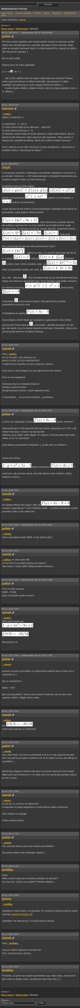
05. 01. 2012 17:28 (10, 742)
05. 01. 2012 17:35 (10, 834)
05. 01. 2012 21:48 (10, 866)
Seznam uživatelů (23, 13)
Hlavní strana (7, 13)
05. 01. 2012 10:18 (10, 345)
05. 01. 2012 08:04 (10, 164)
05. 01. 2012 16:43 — (27, 580)
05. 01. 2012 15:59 (10, 490)
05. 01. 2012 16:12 (10, 551)
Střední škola (22, 29)
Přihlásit (22, 20)
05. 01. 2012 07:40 (10, 105)
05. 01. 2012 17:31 (10, 791)
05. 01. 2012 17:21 (10, 711)
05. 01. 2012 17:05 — (27, 655)
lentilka (7, 870)
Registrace (56, 13)
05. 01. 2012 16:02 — (27, 525)
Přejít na (23, 1002)
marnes (8, 108)
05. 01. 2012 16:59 (10, 609)
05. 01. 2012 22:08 (10, 895)
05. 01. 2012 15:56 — (27, 410)
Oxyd (6, 167)
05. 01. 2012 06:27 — (27, 33)
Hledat (46, 13)
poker (6, 36)
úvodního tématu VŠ (22, 914)
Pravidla (37, 13)
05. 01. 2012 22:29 (10, 967)
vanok (6, 348)
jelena (6, 899)
